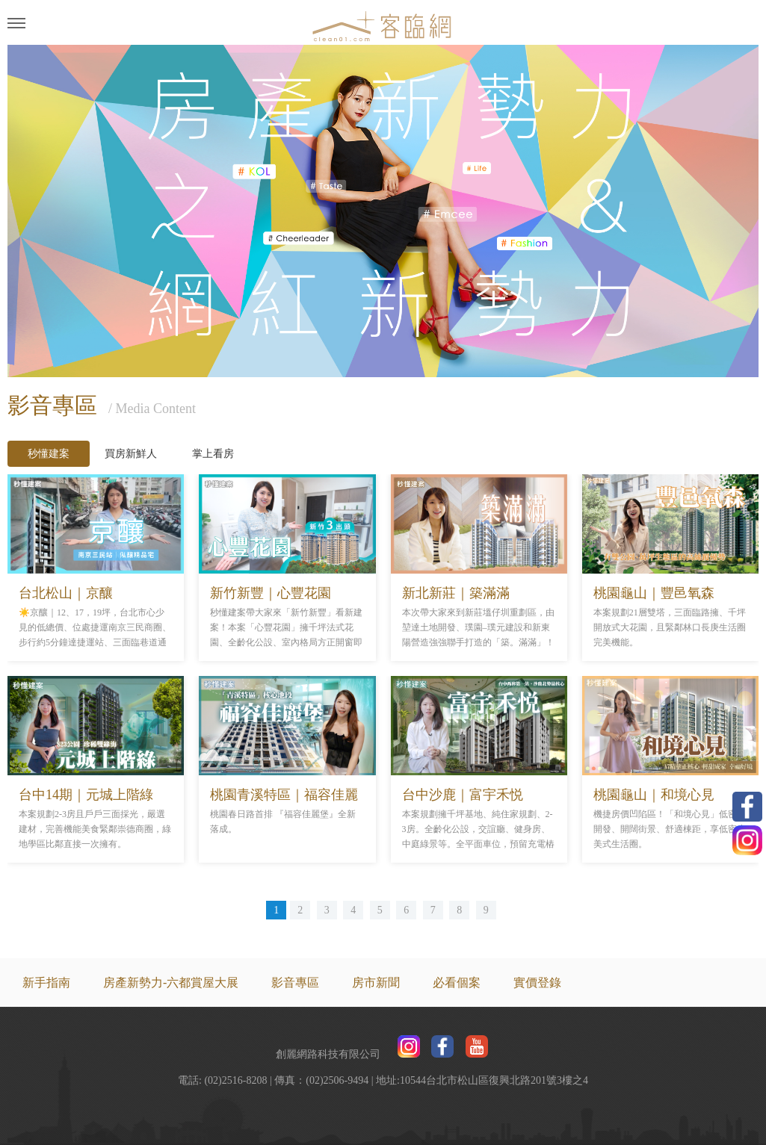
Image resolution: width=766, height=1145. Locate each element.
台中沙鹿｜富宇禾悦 (462, 794)
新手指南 (46, 982)
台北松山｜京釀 (66, 593)
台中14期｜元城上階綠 (86, 794)
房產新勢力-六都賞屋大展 (170, 982)
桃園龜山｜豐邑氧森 (653, 593)
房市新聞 (376, 982)
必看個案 (457, 982)
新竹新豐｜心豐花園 (270, 593)
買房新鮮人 (131, 453)
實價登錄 (537, 982)
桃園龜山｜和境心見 (653, 794)
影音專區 (295, 982)
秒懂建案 (49, 453)
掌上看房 (213, 453)
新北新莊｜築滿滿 (456, 593)
